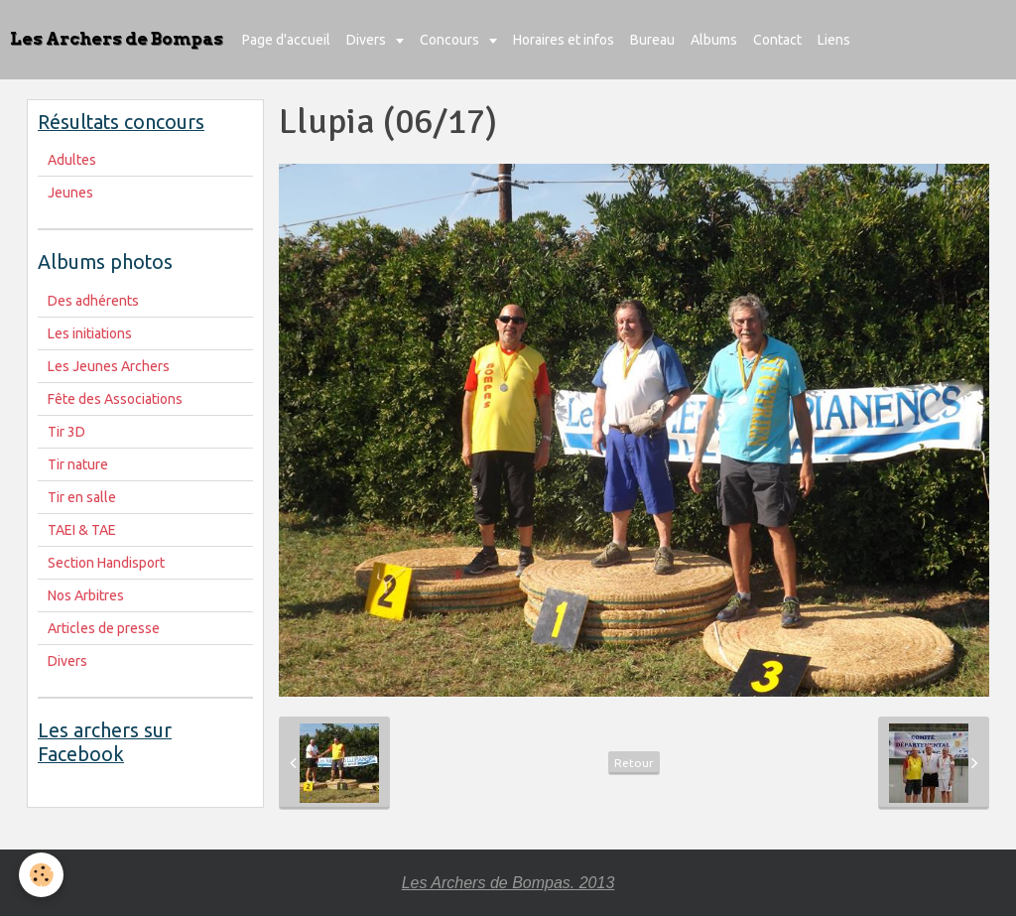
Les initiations (90, 333)
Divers (367, 40)
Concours (451, 40)
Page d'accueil (286, 40)
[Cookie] (42, 874)
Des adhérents (93, 301)
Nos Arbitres (86, 595)
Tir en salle (82, 497)
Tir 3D (66, 432)
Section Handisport (106, 563)
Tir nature (78, 464)
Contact (777, 40)
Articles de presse (104, 628)
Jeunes (70, 192)
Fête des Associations (115, 399)
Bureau (652, 40)
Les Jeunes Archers (109, 366)
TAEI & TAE (82, 530)
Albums (714, 40)
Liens (834, 40)
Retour (634, 762)
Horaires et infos (563, 40)
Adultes (72, 160)
